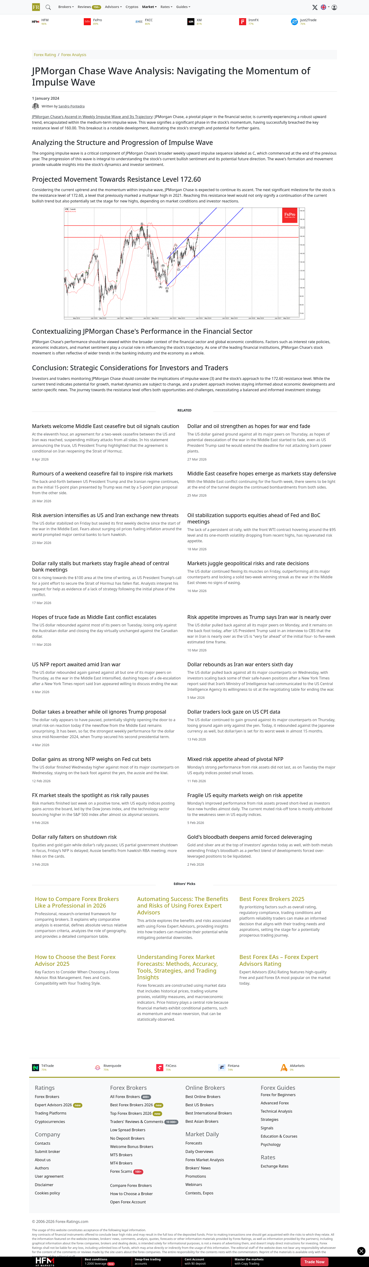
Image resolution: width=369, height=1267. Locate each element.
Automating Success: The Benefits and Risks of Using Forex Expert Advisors (182, 906)
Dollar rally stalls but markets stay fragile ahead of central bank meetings (100, 566)
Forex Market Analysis (204, 1159)
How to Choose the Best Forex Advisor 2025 (75, 960)
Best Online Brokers (203, 1096)
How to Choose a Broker (131, 1193)
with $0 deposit (195, 1261)
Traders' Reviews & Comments (144, 1121)
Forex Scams (126, 1171)
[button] (325, 7)
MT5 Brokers (121, 1154)
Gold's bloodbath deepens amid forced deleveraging (249, 836)
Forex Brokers (47, 1096)
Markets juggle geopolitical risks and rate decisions (248, 563)
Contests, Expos (199, 1193)
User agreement (49, 1176)
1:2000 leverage (96, 1261)
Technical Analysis (276, 1111)
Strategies (269, 1119)
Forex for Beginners (278, 1094)
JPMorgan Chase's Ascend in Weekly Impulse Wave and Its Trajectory (92, 116)
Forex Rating (45, 54)
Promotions (195, 1176)
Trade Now (315, 1261)
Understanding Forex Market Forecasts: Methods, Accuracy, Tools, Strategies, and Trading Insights (177, 967)
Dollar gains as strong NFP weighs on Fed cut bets (91, 759)
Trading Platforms (50, 1113)
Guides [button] (182, 6)
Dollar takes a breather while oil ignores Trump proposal (99, 711)
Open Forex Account (128, 1202)
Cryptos (132, 6)
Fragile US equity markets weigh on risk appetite (245, 795)
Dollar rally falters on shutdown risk (74, 836)
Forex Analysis (73, 54)
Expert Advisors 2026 (58, 1105)
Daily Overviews (199, 1151)
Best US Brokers (199, 1104)
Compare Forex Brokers (131, 1185)
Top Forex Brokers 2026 (136, 1113)
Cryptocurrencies (50, 1121)
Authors (42, 1168)
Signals (267, 1128)
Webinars (193, 1184)
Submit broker (47, 1151)
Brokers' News (198, 1168)
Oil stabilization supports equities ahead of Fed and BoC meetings (254, 518)
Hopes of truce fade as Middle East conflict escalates (94, 616)
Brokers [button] (64, 6)
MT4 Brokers (121, 1163)
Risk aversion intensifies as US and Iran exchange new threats (105, 515)
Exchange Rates (275, 1166)
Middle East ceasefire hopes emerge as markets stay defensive (261, 473)
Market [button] (148, 6)
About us (43, 1159)
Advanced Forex (275, 1103)
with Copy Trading (249, 1261)
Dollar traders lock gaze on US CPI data (233, 711)
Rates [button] (165, 6)
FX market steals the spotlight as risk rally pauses (90, 795)
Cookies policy (47, 1193)
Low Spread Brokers (127, 1129)
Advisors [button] (112, 6)
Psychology (271, 1144)
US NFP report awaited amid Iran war (76, 664)
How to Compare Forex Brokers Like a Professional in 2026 (77, 902)
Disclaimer (44, 1184)
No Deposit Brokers (127, 1138)
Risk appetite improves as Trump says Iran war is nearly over (259, 616)
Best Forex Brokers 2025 (271, 899)
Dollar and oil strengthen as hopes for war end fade (248, 426)
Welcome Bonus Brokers (131, 1146)
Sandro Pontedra (72, 106)
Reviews (89, 6)
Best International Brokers (208, 1113)
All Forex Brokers (130, 1096)
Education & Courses (279, 1136)
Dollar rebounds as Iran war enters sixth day (240, 664)
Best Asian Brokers (201, 1121)
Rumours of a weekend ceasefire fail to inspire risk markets (102, 473)
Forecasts (193, 1143)
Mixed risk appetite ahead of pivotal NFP (235, 759)
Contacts (42, 1143)
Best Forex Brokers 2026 (136, 1105)
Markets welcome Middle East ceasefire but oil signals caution (105, 426)
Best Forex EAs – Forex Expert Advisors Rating (278, 960)
